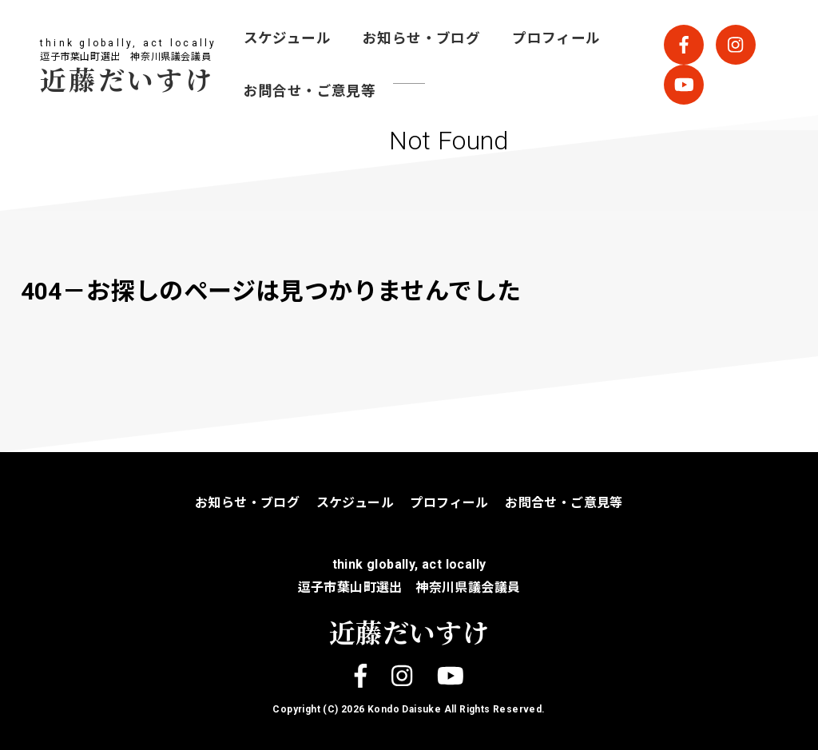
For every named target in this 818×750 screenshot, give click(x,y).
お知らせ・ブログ (421, 38)
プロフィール (556, 38)
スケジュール (287, 38)
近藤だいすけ (127, 78)
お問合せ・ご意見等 (310, 91)
